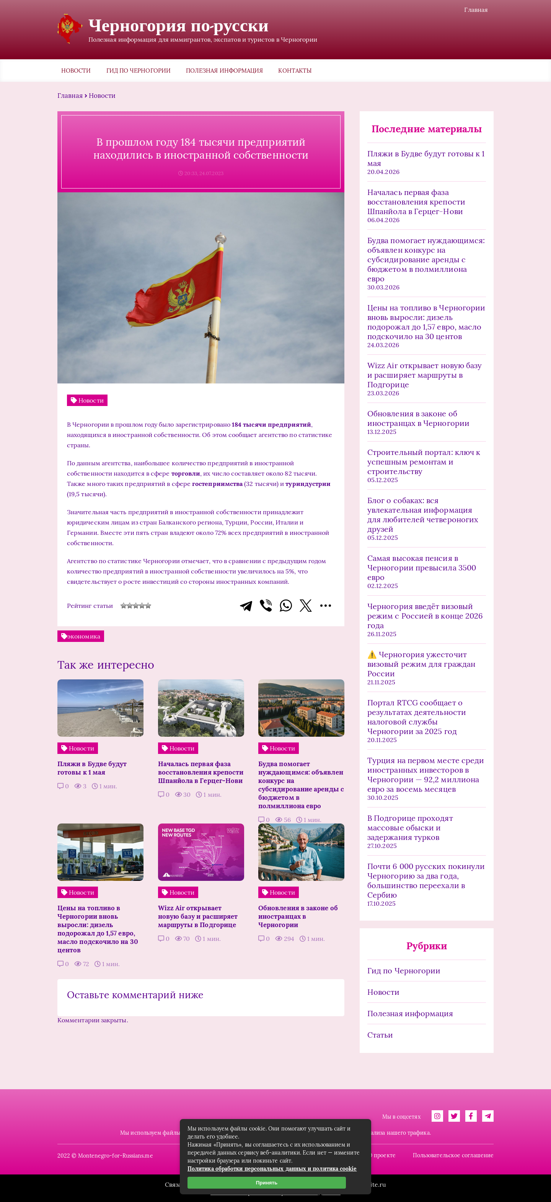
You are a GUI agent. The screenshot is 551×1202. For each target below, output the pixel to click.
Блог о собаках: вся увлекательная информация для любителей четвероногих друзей (422, 514)
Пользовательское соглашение (453, 1155)
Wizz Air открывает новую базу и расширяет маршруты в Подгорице (424, 375)
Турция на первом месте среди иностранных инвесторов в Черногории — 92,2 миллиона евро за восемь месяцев (425, 774)
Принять (266, 1183)
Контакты (294, 70)
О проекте (382, 1155)
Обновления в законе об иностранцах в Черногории (418, 418)
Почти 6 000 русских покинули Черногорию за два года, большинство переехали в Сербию (426, 880)
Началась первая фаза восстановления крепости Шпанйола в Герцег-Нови (416, 201)
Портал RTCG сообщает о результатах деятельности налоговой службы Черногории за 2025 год (416, 717)
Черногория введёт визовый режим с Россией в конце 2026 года (425, 615)
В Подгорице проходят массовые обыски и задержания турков (410, 827)
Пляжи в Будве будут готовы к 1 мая (425, 158)
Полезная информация (224, 70)
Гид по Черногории (138, 70)
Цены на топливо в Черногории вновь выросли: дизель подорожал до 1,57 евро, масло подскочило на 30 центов (426, 322)
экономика (83, 636)
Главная (476, 9)
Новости (76, 70)
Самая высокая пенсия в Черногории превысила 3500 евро (421, 567)
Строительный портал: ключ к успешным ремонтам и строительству (423, 461)
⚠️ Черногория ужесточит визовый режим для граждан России (421, 664)
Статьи (380, 1035)
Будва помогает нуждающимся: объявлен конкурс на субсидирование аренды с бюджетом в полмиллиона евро (426, 259)
